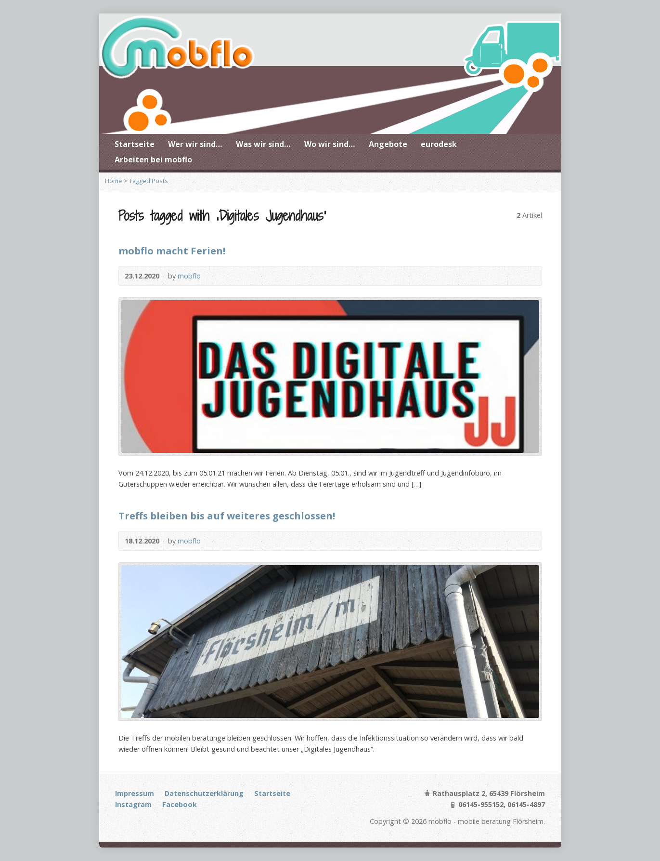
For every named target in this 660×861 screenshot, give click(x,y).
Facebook (179, 804)
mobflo (189, 275)
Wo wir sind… (329, 144)
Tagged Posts (148, 180)
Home (113, 180)
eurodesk (439, 144)
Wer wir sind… (195, 144)
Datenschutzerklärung (204, 793)
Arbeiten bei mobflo (153, 159)
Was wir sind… (263, 144)
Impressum (134, 793)
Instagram (133, 804)
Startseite (135, 144)
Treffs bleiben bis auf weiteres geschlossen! (226, 515)
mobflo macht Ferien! (171, 250)
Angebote (388, 144)
